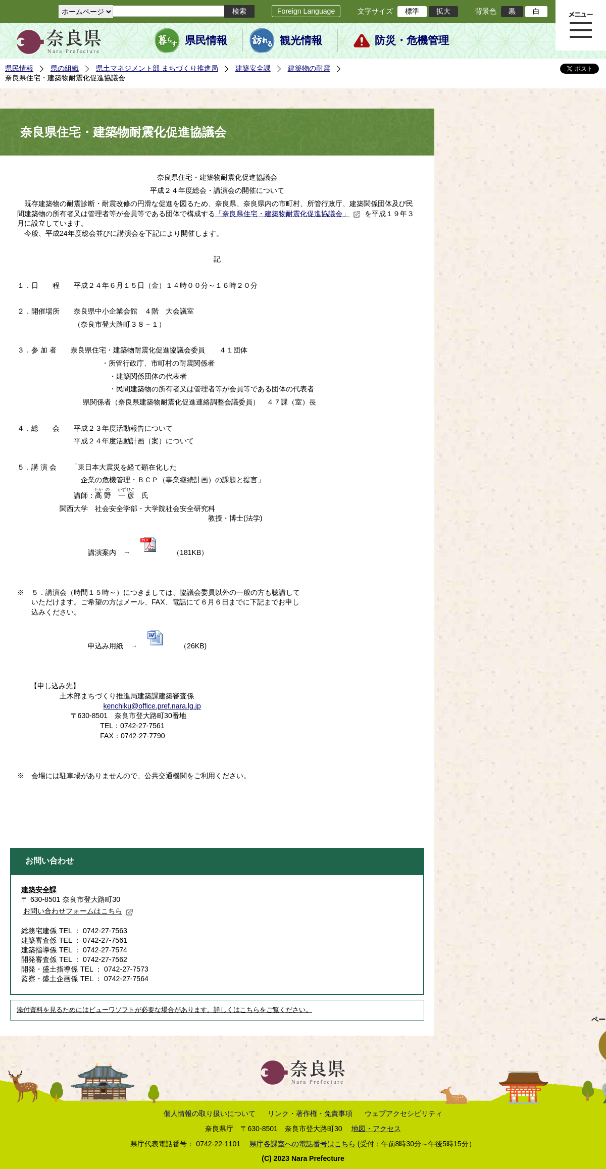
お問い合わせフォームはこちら (78, 911)
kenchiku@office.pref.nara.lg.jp (151, 706)
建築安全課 (253, 68)
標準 (412, 11)
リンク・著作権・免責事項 (310, 1113)
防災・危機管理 (412, 40)
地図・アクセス (376, 1129)
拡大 (443, 11)
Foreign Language (306, 11)
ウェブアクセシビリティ (403, 1113)
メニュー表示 (581, 25)
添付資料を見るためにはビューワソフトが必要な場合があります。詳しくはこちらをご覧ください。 (164, 1009)
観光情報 (301, 40)
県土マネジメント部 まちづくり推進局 (157, 68)
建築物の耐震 (309, 68)
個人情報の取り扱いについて (210, 1113)
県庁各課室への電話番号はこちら (302, 1144)
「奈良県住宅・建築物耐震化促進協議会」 (288, 214)
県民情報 (206, 40)
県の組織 (64, 68)
